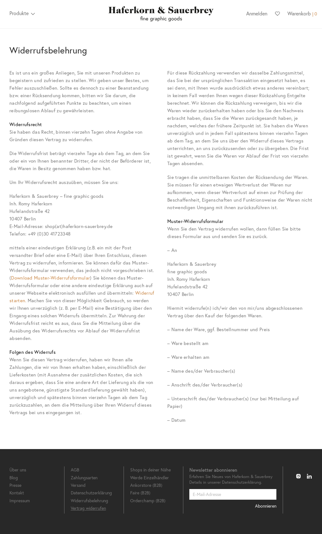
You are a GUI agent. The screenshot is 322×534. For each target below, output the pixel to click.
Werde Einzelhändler (149, 478)
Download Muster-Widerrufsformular (50, 278)
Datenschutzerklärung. (242, 482)
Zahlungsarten (84, 478)
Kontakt (16, 493)
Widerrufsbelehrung (89, 500)
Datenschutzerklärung (91, 493)
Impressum (19, 500)
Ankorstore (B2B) (146, 485)
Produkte (19, 13)
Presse (15, 485)
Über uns (17, 470)
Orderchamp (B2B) (147, 500)
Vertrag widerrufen (88, 508)
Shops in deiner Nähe (150, 470)
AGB (75, 470)
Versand (78, 485)
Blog (13, 478)
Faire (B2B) (140, 493)
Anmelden (256, 13)
